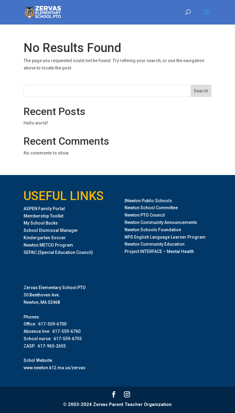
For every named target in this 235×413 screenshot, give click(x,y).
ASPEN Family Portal (44, 208)
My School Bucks (41, 223)
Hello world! (36, 123)
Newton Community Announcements (161, 222)
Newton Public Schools (149, 200)
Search (201, 90)
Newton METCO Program (48, 245)
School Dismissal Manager (51, 230)
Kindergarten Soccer (45, 237)
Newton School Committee (151, 207)
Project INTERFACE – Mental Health (159, 251)
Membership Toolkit (43, 216)
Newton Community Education (155, 244)
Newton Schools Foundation (153, 229)
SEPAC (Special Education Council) (58, 252)
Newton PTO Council (145, 215)
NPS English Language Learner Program (165, 237)
